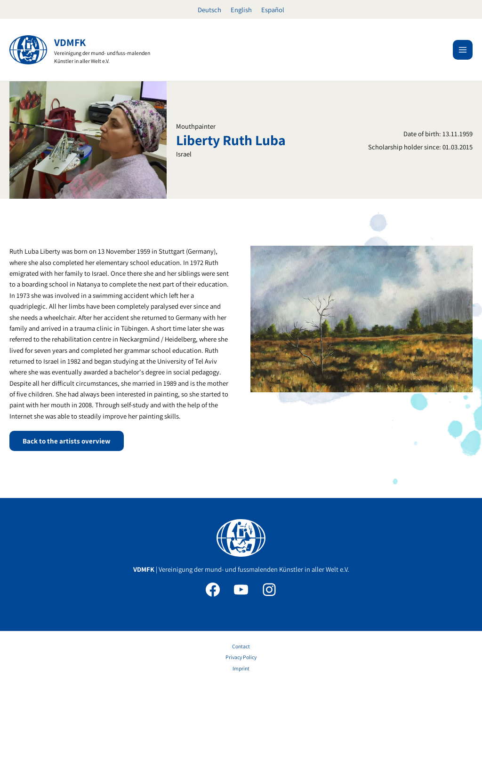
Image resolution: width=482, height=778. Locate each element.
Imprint (241, 749)
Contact (241, 727)
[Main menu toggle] (463, 50)
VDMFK (70, 42)
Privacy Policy (241, 738)
